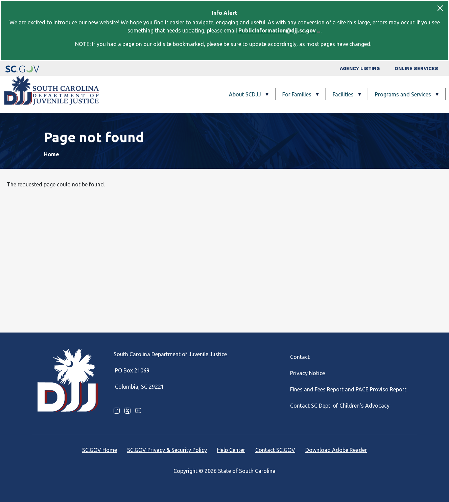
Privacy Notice (307, 373)
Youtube (138, 411)
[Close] (440, 8)
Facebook (117, 411)
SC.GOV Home (99, 450)
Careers (419, 94)
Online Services (416, 68)
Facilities (277, 94)
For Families (230, 94)
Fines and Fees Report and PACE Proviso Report (348, 389)
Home (51, 154)
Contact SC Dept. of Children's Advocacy (339, 406)
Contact (300, 357)
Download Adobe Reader (336, 450)
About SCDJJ (179, 94)
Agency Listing (360, 68)
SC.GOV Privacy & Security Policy (167, 450)
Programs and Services (337, 94)
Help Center (231, 450)
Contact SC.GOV (275, 450)
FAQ (391, 94)
